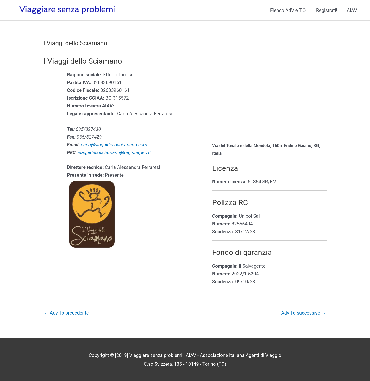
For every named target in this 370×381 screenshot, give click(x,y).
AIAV (352, 10)
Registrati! (326, 10)
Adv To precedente (66, 313)
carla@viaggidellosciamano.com (114, 144)
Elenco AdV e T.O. (288, 10)
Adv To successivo (303, 313)
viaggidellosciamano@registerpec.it (114, 152)
